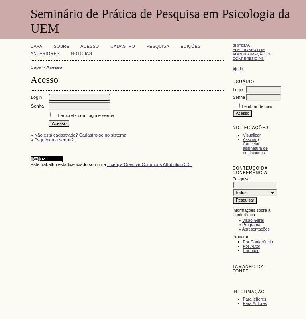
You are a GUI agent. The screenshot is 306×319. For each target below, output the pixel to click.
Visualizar (252, 135)
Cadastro (122, 46)
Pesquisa (158, 46)
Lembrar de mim (257, 106)
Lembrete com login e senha (86, 115)
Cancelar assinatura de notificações (255, 148)
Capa (37, 46)
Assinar (250, 139)
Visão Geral (253, 220)
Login (238, 90)
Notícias (81, 53)
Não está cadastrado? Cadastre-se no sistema (80, 135)
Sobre (61, 46)
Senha (239, 97)
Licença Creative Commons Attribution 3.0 (149, 164)
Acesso (89, 46)
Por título (251, 251)
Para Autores (255, 303)
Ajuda (238, 69)
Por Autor (251, 246)
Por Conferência (258, 242)
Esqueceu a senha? (54, 139)
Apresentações (255, 229)
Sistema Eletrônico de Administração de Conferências (252, 52)
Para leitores (254, 299)
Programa (251, 225)
